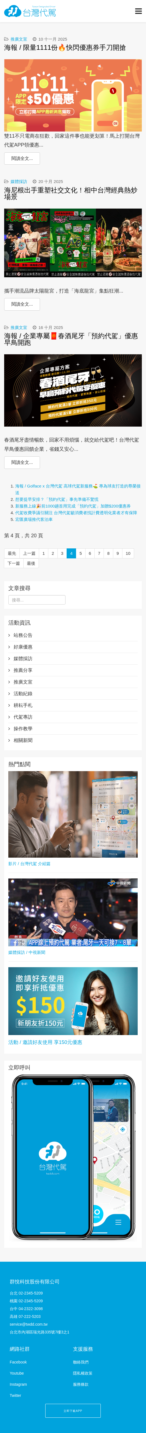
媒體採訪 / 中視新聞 (26, 952)
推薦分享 (22, 670)
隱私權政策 (82, 1373)
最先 (12, 553)
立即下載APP (73, 1410)
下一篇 (13, 563)
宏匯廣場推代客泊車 (34, 519)
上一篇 (29, 553)
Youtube (17, 1373)
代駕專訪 (22, 717)
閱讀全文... (22, 158)
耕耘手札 (22, 705)
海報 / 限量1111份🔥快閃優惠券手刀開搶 (65, 47)
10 (128, 553)
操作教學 (22, 728)
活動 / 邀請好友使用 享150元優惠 (45, 1042)
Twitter (15, 1395)
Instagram (18, 1384)
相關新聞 (22, 740)
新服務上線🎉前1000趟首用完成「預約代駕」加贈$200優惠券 (73, 506)
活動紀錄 (22, 693)
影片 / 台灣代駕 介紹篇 (29, 863)
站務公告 (22, 635)
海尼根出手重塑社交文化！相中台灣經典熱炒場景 (70, 193)
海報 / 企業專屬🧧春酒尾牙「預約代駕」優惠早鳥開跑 (71, 339)
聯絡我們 (81, 1362)
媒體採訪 (19, 181)
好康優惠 (22, 647)
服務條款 (81, 1384)
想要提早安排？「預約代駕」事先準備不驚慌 (57, 499)
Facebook (18, 1362)
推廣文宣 (19, 39)
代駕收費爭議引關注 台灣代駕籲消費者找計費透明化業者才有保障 (76, 512)
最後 (31, 563)
